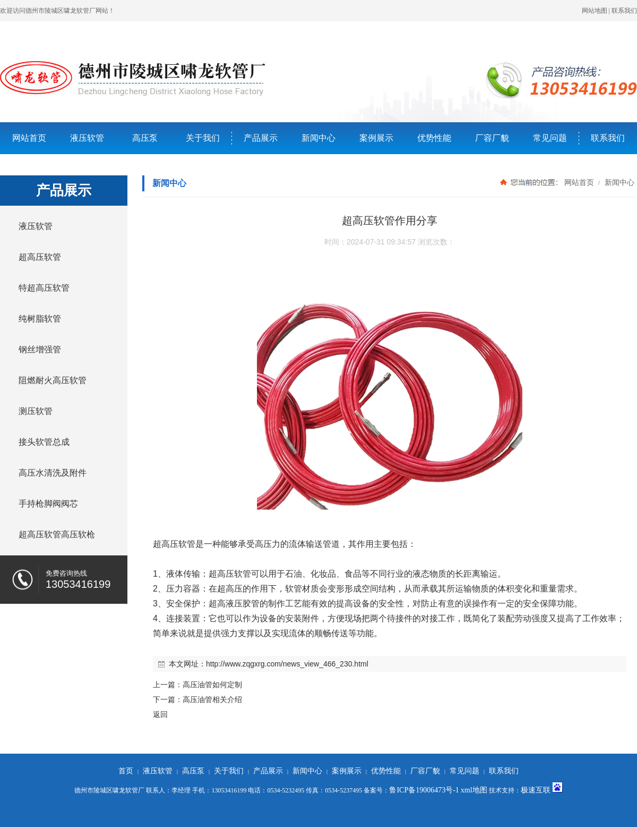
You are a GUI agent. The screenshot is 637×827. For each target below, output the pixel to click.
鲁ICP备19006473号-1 (424, 790)
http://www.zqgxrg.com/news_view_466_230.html (287, 664)
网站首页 (29, 137)
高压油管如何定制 (212, 684)
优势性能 (434, 137)
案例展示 (376, 137)
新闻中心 (318, 137)
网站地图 (594, 10)
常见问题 (550, 137)
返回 (160, 714)
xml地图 (474, 790)
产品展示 (261, 137)
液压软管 (87, 137)
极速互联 (535, 790)
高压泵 (145, 137)
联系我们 (624, 10)
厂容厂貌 (492, 137)
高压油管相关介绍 (212, 699)
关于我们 (203, 137)
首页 (125, 771)
